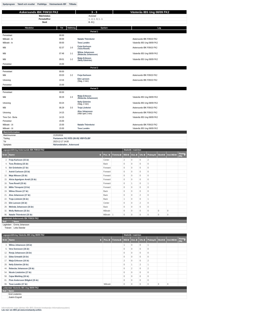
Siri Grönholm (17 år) (18, 168)
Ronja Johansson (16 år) (20, 253)
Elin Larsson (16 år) (18, 203)
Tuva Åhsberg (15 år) (18, 164)
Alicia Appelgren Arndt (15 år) (22, 179)
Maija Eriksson (84, 58)
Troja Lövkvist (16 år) (19, 199)
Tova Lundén (83, 43)
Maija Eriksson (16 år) (19, 261)
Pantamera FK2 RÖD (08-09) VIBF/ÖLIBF (72, 138)
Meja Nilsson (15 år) (18, 175)
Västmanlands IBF (57, 4)
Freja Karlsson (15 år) (19, 160)
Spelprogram (9, 4)
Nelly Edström (84, 60)
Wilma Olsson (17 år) (18, 191)
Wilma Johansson (86, 52)
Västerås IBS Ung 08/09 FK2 (149, 12)
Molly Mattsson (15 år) (19, 211)
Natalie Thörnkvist (86, 39)
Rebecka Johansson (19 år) (21, 268)
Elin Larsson (83, 79)
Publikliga (41, 4)
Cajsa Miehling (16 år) (19, 276)
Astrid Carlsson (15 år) (19, 172)
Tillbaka (72, 4)
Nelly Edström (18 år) (19, 265)
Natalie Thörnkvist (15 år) (20, 215)
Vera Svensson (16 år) (19, 249)
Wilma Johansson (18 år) (20, 245)
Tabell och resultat (26, 4)
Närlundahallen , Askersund (66, 145)
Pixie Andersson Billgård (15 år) (23, 280)
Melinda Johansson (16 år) (21, 207)
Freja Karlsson (84, 46)
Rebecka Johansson (87, 54)
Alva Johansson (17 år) (19, 195)
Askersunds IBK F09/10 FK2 (38, 12)
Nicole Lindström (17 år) (20, 272)
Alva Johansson (85, 111)
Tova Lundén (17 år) (18, 284)
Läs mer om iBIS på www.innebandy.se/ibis (22, 310)
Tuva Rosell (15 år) (17, 183)
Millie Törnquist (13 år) (19, 187)
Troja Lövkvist (84, 108)
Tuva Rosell (83, 49)
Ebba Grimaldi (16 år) (19, 257)
